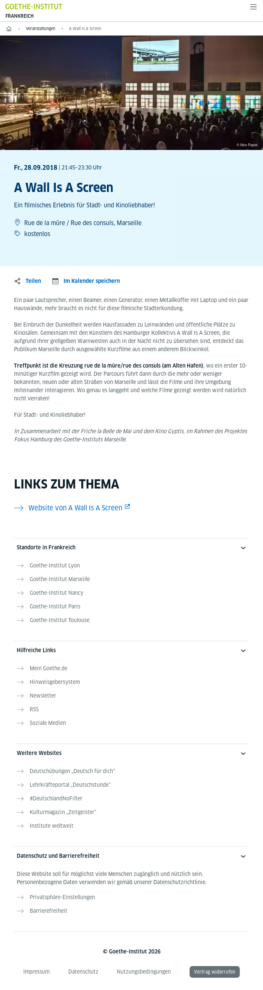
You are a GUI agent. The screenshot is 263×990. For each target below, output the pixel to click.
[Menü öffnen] (253, 7)
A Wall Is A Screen (85, 28)
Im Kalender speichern (92, 281)
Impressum (36, 971)
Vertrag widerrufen (214, 972)
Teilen (33, 281)
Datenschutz (83, 971)
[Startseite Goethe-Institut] (33, 6)
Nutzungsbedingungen (144, 971)
